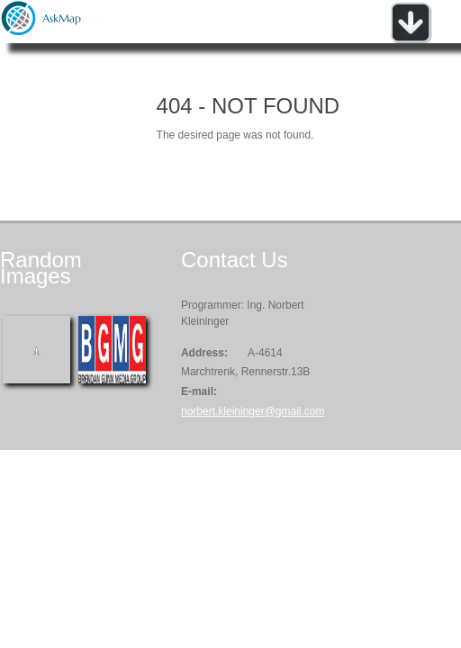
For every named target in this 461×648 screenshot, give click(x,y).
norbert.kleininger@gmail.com (253, 411)
